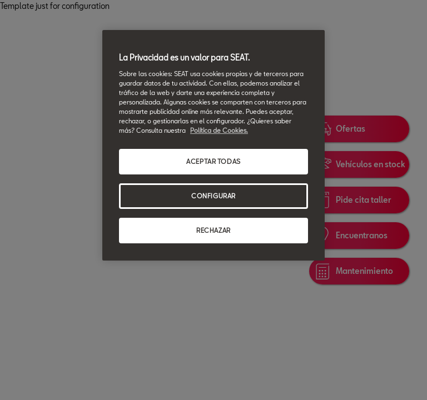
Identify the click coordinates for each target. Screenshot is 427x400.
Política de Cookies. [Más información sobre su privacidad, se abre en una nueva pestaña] (219, 130)
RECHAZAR (213, 230)
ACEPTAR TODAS (213, 161)
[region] (213, 145)
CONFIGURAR (213, 195)
